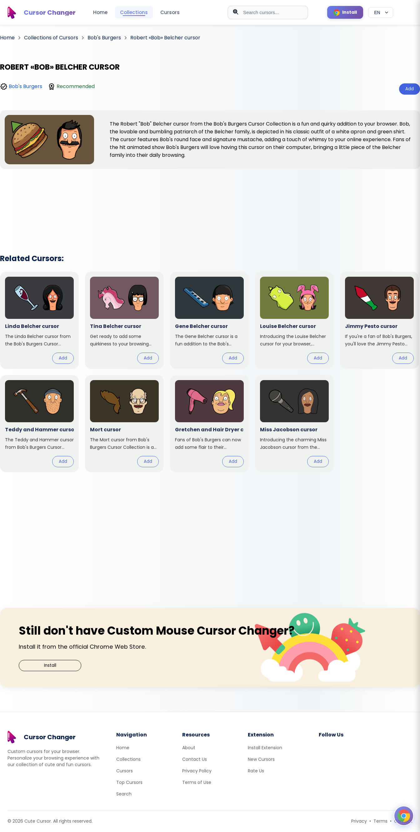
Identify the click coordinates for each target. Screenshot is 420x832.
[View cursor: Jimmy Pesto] (379, 320)
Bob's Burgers (25, 86)
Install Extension (265, 748)
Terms (380, 821)
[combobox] (268, 12)
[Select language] (380, 12)
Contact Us (194, 759)
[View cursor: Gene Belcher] (209, 320)
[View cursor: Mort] (124, 423)
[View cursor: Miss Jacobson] (294, 423)
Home (100, 12)
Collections (134, 12)
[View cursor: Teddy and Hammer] (39, 423)
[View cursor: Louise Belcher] (294, 320)
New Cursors (261, 759)
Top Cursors (129, 782)
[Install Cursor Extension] (345, 12)
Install (50, 665)
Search (124, 794)
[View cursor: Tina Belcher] (124, 320)
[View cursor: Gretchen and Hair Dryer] (209, 423)
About (188, 748)
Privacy (359, 821)
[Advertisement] (210, 203)
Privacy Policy (197, 771)
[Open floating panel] (404, 816)
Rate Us (256, 771)
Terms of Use (196, 782)
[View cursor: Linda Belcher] (39, 320)
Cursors (170, 12)
